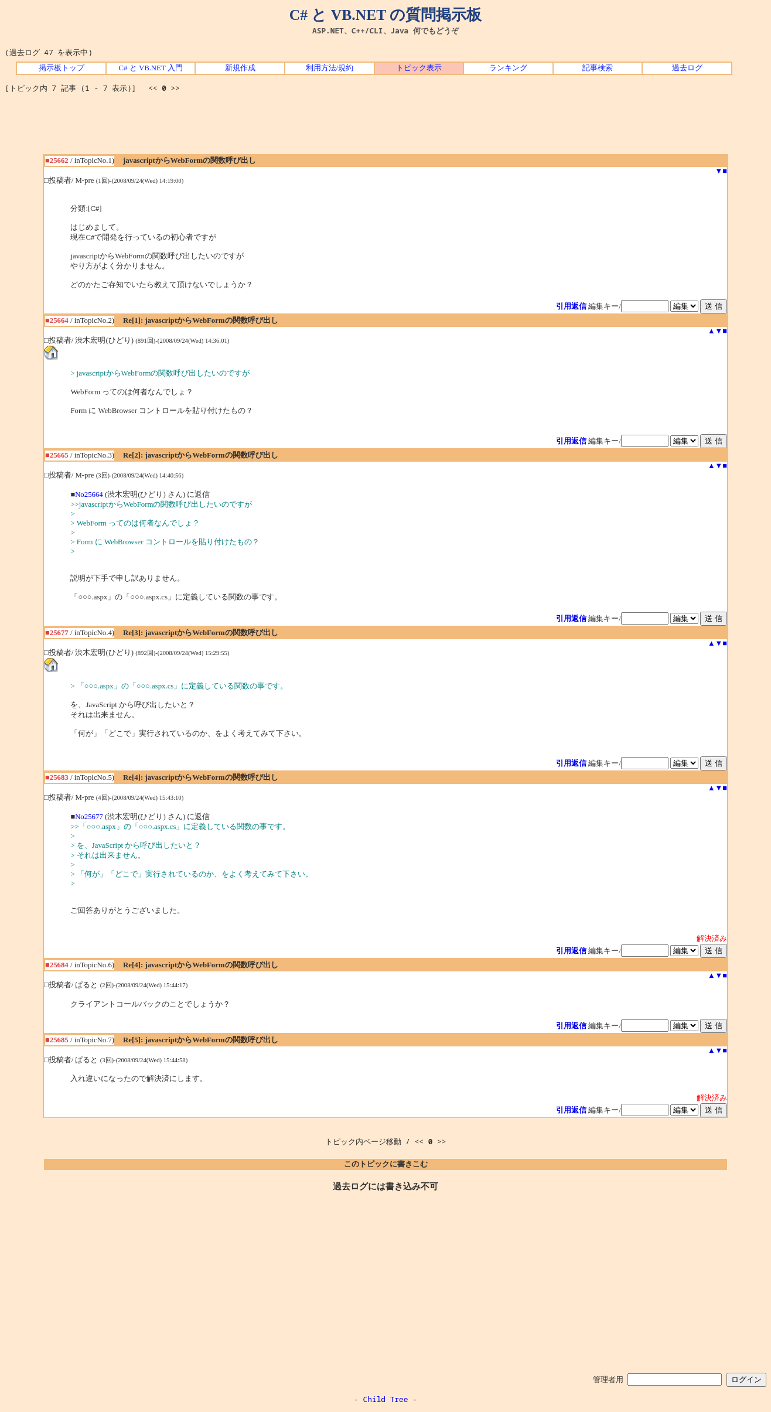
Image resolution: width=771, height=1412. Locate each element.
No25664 (89, 494)
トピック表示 (419, 68)
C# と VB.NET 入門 (151, 68)
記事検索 (597, 68)
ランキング (508, 68)
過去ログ (687, 68)
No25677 (89, 817)
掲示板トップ (61, 68)
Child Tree (385, 1399)
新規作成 (240, 68)
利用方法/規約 (330, 68)
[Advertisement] (385, 127)
